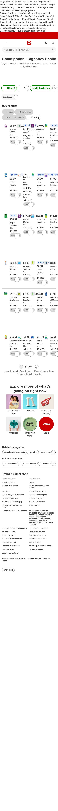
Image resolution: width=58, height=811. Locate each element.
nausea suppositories (10, 498)
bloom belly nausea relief (12, 539)
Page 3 (22, 371)
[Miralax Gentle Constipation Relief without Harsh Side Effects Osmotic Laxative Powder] (15, 130)
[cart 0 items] (52, 43)
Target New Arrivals (9, 1)
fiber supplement (9, 479)
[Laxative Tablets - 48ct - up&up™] (26, 267)
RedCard (19, 30)
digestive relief (8, 549)
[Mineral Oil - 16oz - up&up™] (40, 298)
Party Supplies (35, 16)
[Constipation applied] (9, 97)
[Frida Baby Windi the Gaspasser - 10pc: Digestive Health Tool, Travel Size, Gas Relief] (27, 193)
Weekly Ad (10, 28)
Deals (9, 22)
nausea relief (11, 463)
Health (7, 10)
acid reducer (34, 505)
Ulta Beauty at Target (19, 19)
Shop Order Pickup (23, 28)
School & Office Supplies (17, 16)
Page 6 (45, 371)
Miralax (12, 134)
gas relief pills (34, 479)
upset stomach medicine (39, 528)
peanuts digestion (9, 542)
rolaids (31, 482)
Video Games (29, 13)
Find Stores (40, 30)
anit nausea (29, 463)
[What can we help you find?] (29, 50)
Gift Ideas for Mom (26, 1)
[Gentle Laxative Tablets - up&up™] (26, 298)
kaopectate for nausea (11, 546)
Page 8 (22, 374)
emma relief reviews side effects (39, 487)
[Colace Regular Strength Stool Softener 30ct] (13, 183)
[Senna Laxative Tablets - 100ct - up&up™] (40, 271)
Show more (8, 570)
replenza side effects (37, 535)
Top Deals (39, 25)
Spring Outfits (45, 22)
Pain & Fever (46, 452)
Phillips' (52, 302)
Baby (36, 7)
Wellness (15, 10)
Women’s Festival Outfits (24, 25)
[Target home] (29, 42)
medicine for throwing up (12, 502)
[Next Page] (16, 97)
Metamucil (12, 271)
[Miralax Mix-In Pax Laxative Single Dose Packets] (26, 220)
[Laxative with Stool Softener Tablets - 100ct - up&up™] (53, 267)
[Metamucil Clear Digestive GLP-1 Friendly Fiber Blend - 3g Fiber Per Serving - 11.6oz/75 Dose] (14, 267)
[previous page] (21, 367)
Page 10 (37, 374)
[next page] (37, 367)
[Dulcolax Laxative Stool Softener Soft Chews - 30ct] (53, 220)
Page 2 (15, 371)
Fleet (38, 187)
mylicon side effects (10, 486)
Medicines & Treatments (30, 63)
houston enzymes (36, 498)
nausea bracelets (36, 549)
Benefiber (12, 346)
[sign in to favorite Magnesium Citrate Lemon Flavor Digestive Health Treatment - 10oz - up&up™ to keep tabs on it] (30, 148)
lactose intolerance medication (14, 511)
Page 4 (30, 371)
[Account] (46, 43)
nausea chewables (9, 532)
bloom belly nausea (37, 502)
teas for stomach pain (38, 495)
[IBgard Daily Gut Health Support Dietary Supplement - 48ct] (15, 224)
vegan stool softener (10, 553)
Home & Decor (18, 4)
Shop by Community (38, 19)
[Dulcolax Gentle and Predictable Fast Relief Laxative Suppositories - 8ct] (15, 298)
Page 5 (37, 371)
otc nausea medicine (37, 491)
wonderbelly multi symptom (13, 495)
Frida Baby (25, 197)
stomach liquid (35, 542)
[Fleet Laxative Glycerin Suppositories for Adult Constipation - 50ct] (28, 342)
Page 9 (29, 374)
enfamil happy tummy (37, 539)
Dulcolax (52, 138)
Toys (10, 13)
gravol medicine (8, 482)
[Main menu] (5, 43)
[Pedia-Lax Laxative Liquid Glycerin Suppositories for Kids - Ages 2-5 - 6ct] (42, 220)
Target (4, 63)
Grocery (10, 7)
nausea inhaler (48, 463)
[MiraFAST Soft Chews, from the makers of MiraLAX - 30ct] (41, 130)
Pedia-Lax (38, 224)
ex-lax (38, 346)
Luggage (23, 10)
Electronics (17, 13)
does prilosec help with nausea (14, 528)
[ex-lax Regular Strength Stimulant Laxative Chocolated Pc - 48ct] (41, 342)
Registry (11, 30)
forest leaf (6, 491)
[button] (30, 125)
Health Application (41, 88)
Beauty (42, 7)
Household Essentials (24, 7)
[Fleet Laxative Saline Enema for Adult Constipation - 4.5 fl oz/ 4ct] (42, 183)
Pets (8, 19)
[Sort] (23, 88)
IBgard (12, 228)
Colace (12, 187)
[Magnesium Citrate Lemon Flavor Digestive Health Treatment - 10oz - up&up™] (28, 136)
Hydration (33, 452)
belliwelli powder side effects (40, 546)
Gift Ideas (46, 16)
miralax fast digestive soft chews (12, 506)
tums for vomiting (9, 535)
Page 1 (8, 371)
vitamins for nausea (37, 532)
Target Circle (29, 30)
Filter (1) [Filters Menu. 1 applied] (9, 88)
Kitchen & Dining (32, 4)
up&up (25, 140)
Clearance (16, 22)
